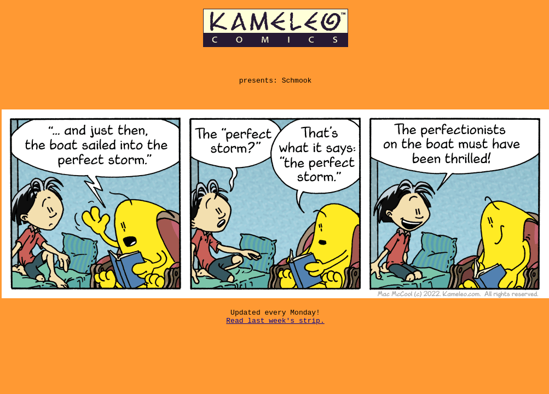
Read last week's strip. (275, 332)
